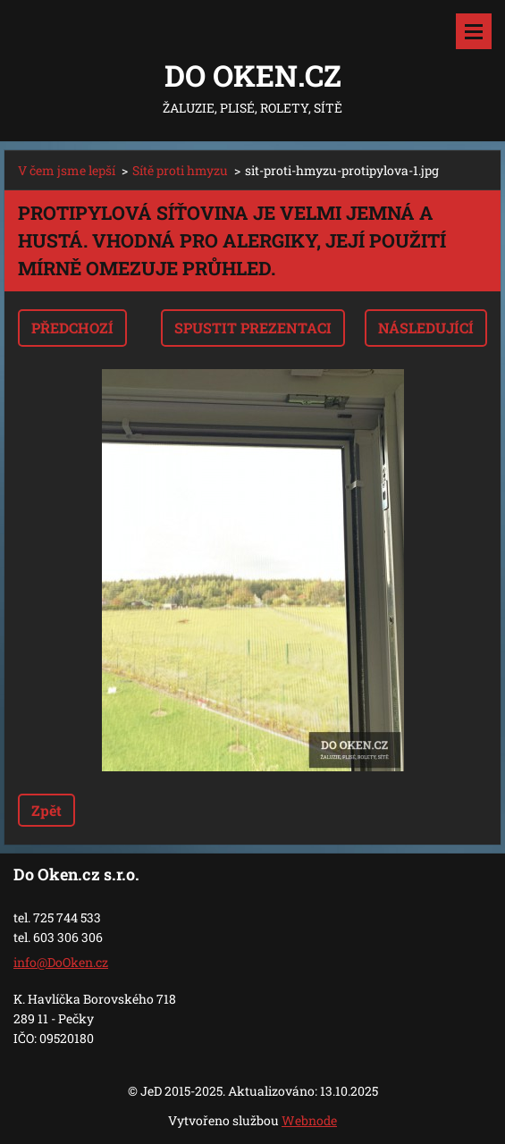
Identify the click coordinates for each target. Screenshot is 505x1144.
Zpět (46, 810)
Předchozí (72, 327)
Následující (426, 327)
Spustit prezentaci (253, 327)
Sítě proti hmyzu (180, 170)
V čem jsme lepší (66, 170)
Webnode (309, 1120)
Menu (474, 31)
